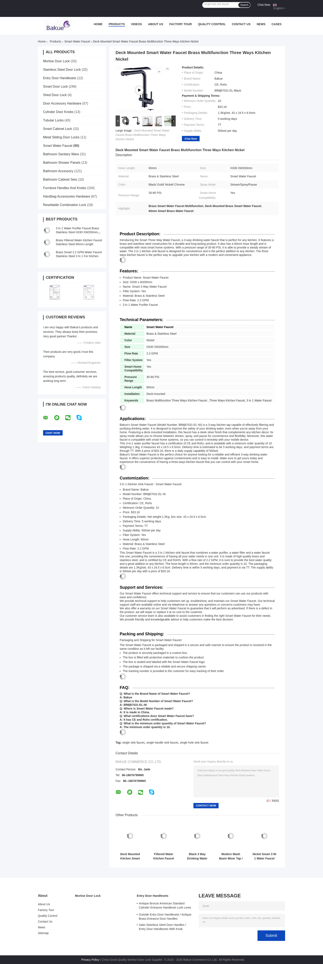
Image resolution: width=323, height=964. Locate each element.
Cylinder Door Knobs (58, 112)
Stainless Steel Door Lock (62, 69)
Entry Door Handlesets (59, 78)
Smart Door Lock (55, 86)
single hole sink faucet (194, 742)
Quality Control (212, 24)
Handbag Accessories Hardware (66, 196)
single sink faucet (133, 742)
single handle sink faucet (162, 742)
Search (244, 5)
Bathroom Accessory (58, 171)
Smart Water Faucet (77, 41)
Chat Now (263, 4)
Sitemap (43, 933)
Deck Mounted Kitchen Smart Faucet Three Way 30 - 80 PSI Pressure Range (130, 856)
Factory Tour (180, 24)
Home (98, 24)
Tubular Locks (53, 120)
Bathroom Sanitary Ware (61, 154)
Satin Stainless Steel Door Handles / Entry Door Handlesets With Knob (162, 927)
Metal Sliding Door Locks (61, 137)
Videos (136, 24)
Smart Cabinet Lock (57, 129)
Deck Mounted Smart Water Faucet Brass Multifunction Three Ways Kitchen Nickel (143, 135)
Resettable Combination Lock (64, 205)
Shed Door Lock (55, 95)
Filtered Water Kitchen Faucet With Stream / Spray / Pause (163, 856)
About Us (155, 24)
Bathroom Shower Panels (61, 162)
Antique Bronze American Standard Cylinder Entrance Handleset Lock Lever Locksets (165, 906)
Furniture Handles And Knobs (64, 188)
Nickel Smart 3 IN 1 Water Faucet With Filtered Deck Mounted (264, 856)
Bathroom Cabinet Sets (60, 179)
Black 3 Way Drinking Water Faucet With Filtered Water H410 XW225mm (197, 856)
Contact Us (241, 24)
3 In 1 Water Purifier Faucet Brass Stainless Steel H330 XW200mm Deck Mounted (77, 232)
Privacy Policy (90, 959)
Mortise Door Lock (56, 61)
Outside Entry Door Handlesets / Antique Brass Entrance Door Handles (165, 916)
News (261, 24)
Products (117, 24)
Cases (276, 24)
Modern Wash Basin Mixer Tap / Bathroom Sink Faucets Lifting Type (230, 856)
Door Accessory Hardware (62, 103)
